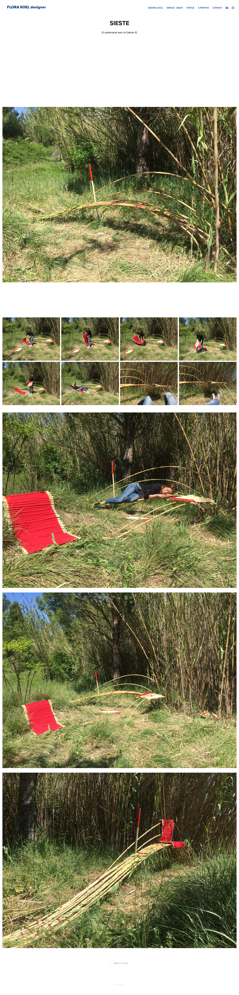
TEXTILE (190, 7)
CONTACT (217, 7)
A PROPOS (203, 7)
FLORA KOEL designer (26, 7)
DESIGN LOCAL (155, 7)
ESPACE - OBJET (175, 7)
